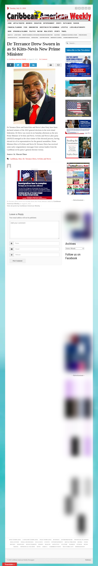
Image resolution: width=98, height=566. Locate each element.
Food (25, 27)
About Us (10, 34)
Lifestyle (64, 27)
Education (37, 23)
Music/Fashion (31, 544)
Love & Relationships (77, 27)
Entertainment (48, 23)
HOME (10, 23)
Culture (64, 544)
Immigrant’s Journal (56, 37)
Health (47, 544)
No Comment (43, 59)
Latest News (17, 34)
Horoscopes (34, 37)
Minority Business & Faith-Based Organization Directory (38, 34)
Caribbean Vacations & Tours (69, 34)
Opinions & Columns (20, 31)
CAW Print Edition (44, 37)
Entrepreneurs (67, 539)
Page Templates (45, 539)
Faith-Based (67, 23)
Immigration (33, 27)
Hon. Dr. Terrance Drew (27, 159)
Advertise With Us (12, 37)
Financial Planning (15, 27)
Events (58, 23)
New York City (68, 546)
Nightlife (20, 544)
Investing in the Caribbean (49, 27)
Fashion (76, 23)
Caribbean (14, 159)
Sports (57, 31)
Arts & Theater (18, 23)
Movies (12, 544)
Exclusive (39, 542)
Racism (39, 31)
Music (86, 544)
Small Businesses (27, 542)
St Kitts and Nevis (44, 159)
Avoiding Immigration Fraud (70, 37)
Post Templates (15, 539)
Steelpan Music (83, 34)
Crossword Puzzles (24, 37)
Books (80, 542)
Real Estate (48, 31)
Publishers (88, 560)
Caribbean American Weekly (17, 59)
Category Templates (30, 539)
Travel (63, 31)
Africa (44, 546)
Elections (57, 34)
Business (29, 23)
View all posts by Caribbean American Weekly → (24, 206)
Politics (32, 31)
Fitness (79, 544)
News (9, 31)
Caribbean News (55, 546)
